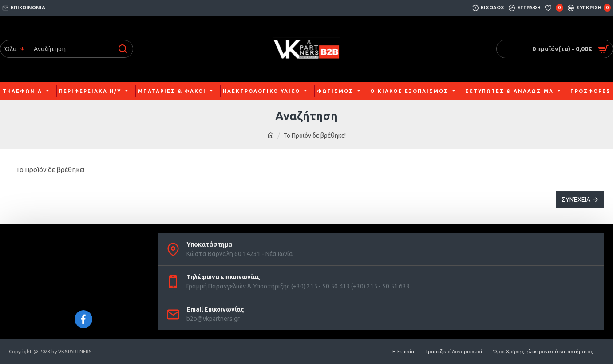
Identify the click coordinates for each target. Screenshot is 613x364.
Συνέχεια (576, 199)
